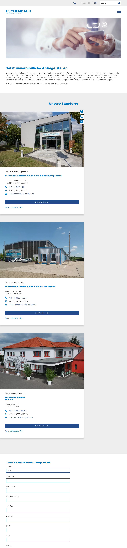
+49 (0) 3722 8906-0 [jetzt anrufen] (16, 273)
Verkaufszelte (12, 459)
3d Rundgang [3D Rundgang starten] (96, 190)
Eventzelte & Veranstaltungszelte (20, 450)
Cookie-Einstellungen (112, 544)
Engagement (12, 513)
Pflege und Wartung (72, 469)
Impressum (63, 542)
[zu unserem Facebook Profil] (81, 3)
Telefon (49, 339)
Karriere (67, 503)
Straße (87, 339)
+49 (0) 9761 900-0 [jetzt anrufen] (16, 175)
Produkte (10, 447)
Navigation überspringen (16, 445)
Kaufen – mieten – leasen (74, 475)
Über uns (10, 503)
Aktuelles (11, 510)
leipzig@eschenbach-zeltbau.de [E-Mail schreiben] (87, 182)
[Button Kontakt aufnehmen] (124, 122)
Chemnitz (68, 494)
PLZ (8, 349)
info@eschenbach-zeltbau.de (20, 182)
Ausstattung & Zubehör (16, 456)
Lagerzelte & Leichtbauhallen (18, 453)
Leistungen (68, 447)
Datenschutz (77, 542)
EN (90, 3)
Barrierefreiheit (115, 542)
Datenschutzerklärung (26, 398)
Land (8, 358)
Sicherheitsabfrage (15, 416)
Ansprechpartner (11, 195)
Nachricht (10, 368)
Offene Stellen (70, 510)
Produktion (69, 456)
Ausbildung (69, 506)
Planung (67, 453)
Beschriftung (69, 463)
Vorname (49, 329)
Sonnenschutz (13, 472)
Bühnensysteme (14, 469)
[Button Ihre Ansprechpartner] (124, 112)
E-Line (9, 466)
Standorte (68, 485)
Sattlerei (67, 472)
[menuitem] (90, 3)
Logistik (67, 466)
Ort (47, 349)
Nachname (88, 329)
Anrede (9, 329)
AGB (52, 542)
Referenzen (11, 485)
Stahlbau (68, 459)
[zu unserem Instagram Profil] (84, 3)
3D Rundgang (30, 190)
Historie (10, 506)
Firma (86, 349)
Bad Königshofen (71, 488)
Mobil (47, 358)
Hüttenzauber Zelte (15, 463)
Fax (85, 358)
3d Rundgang (30, 288)
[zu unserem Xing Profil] (75, 3)
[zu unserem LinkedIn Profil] (78, 3)
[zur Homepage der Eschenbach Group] (16, 538)
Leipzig (67, 491)
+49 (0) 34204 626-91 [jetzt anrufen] (83, 175)
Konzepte (68, 450)
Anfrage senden (63, 429)
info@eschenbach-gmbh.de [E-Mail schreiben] (19, 279)
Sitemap (101, 542)
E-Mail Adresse (13, 339)
